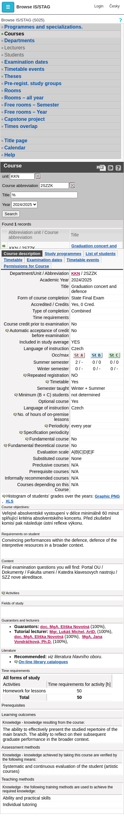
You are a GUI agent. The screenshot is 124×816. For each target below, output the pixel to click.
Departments (19, 40)
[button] (8, 7)
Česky (114, 6)
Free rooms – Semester (31, 104)
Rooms (12, 90)
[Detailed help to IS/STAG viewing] (118, 168)
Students (14, 54)
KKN (75, 273)
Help (9, 154)
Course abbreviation (20, 185)
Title (6, 195)
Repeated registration (48, 375)
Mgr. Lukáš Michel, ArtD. (72, 631)
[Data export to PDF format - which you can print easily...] (101, 168)
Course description (22, 253)
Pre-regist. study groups (33, 83)
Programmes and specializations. (43, 27)
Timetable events (24, 69)
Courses (14, 34)
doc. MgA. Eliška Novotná (64, 626)
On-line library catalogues (43, 661)
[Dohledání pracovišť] (38, 176)
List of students (101, 253)
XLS (9, 501)
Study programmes (63, 253)
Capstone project (24, 119)
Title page (15, 140)
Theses (12, 76)
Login (98, 6)
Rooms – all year (24, 97)
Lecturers (14, 47)
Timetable (13, 260)
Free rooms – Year (25, 112)
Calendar (14, 147)
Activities (12, 593)
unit (5, 176)
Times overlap (20, 126)
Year (6, 204)
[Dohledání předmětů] (72, 185)
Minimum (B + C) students (44, 394)
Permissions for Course (26, 266)
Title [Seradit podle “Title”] (75, 234)
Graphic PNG (107, 496)
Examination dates (26, 62)
